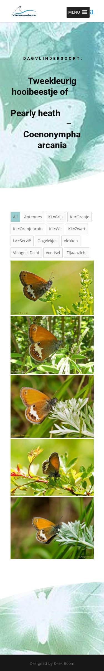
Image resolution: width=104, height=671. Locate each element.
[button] (74, 12)
